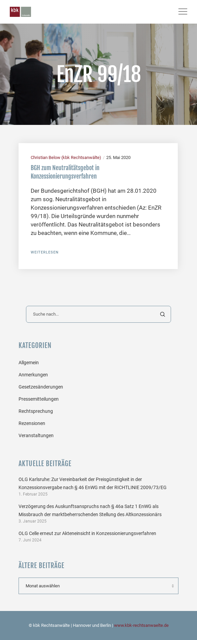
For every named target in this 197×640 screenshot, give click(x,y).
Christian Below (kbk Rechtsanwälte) (66, 157)
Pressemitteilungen (39, 399)
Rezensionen (32, 423)
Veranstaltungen (36, 435)
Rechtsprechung (36, 411)
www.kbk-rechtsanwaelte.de (141, 625)
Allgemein (29, 362)
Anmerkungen (33, 374)
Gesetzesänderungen (41, 387)
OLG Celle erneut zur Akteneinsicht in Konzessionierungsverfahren (87, 533)
